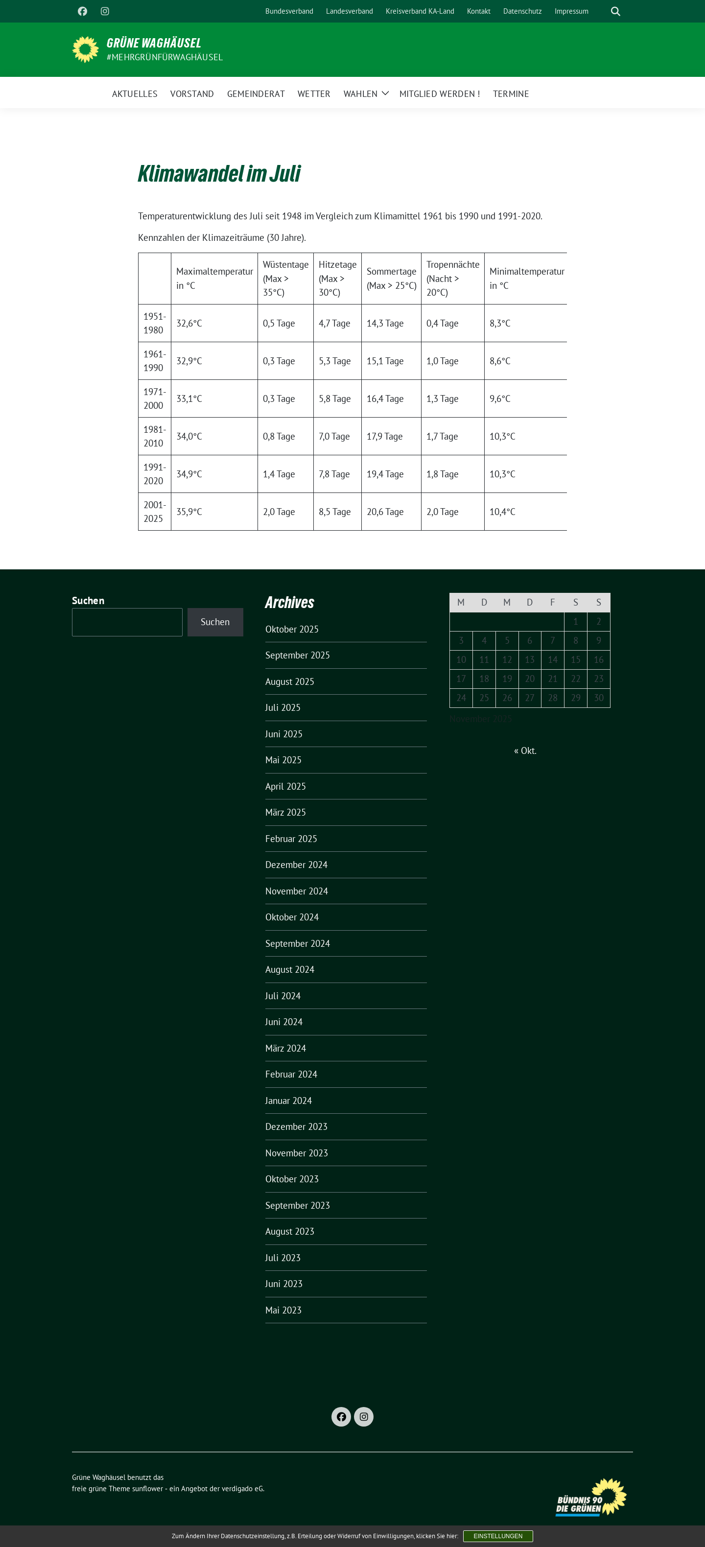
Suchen (88, 600)
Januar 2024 (288, 1100)
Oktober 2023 (292, 1179)
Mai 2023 (283, 1310)
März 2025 (285, 812)
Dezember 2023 (296, 1126)
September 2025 (297, 655)
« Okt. (525, 750)
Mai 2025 (283, 760)
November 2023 (296, 1153)
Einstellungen (497, 1536)
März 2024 (285, 1048)
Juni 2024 (284, 1022)
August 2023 (289, 1231)
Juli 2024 (283, 996)
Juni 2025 (284, 734)
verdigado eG (242, 1488)
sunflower (147, 1488)
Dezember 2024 (296, 864)
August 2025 (289, 681)
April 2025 (285, 786)
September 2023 (297, 1205)
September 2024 (297, 943)
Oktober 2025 (292, 629)
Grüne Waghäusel (154, 43)
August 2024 (289, 969)
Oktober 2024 (292, 917)
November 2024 (296, 891)
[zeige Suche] (615, 11)
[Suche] (601, 11)
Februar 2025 (291, 838)
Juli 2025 (283, 707)
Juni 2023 (284, 1283)
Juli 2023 (283, 1258)
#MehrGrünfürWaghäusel (165, 57)
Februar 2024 (291, 1074)
